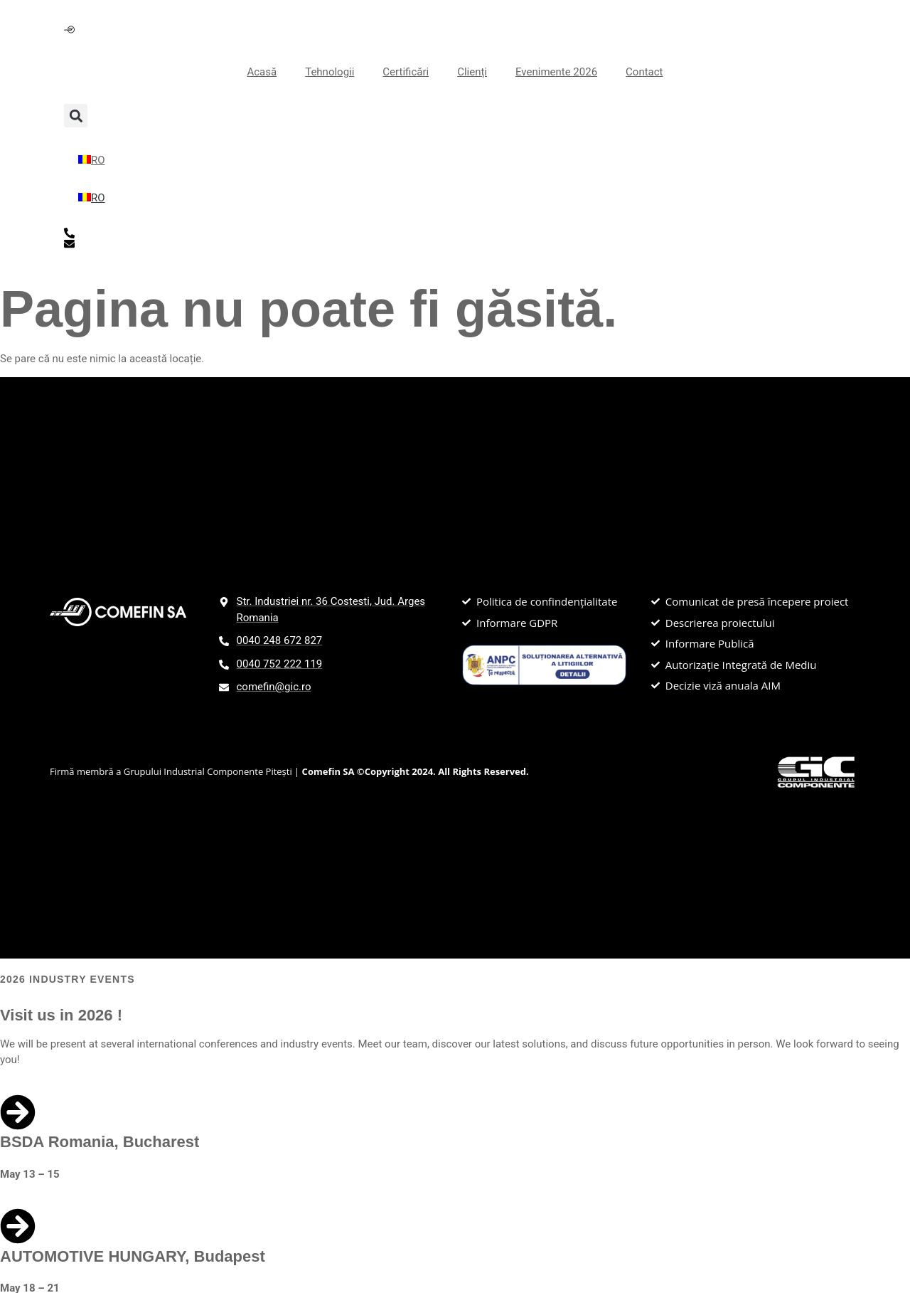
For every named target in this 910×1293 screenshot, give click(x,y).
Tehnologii (329, 71)
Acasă (262, 71)
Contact (644, 71)
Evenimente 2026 (556, 71)
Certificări (405, 71)
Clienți (472, 71)
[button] (75, 115)
